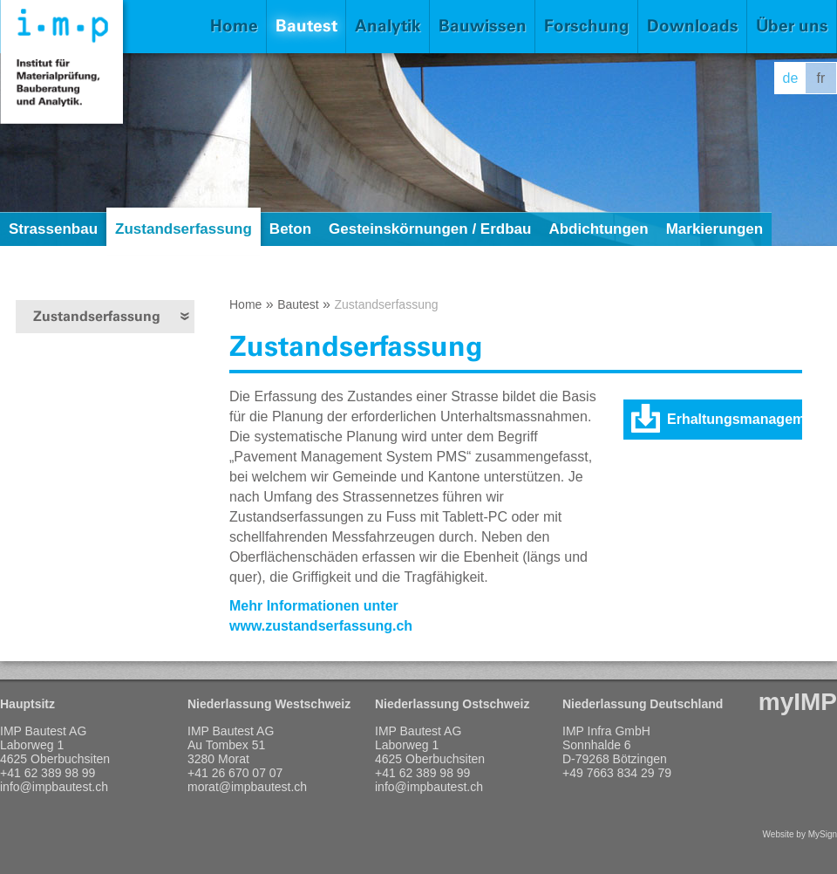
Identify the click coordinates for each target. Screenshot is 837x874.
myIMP (798, 701)
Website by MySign (800, 834)
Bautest (306, 26)
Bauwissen (483, 26)
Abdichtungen (598, 229)
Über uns (792, 26)
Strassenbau (53, 229)
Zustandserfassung (183, 229)
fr (821, 78)
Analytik (388, 26)
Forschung (586, 26)
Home (234, 26)
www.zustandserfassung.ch (320, 625)
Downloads (692, 26)
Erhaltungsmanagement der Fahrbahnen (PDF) (734, 426)
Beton (290, 229)
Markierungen (714, 229)
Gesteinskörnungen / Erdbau (430, 229)
